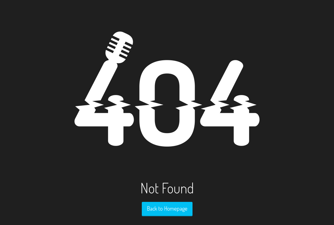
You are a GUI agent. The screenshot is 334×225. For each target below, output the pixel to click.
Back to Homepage (167, 208)
